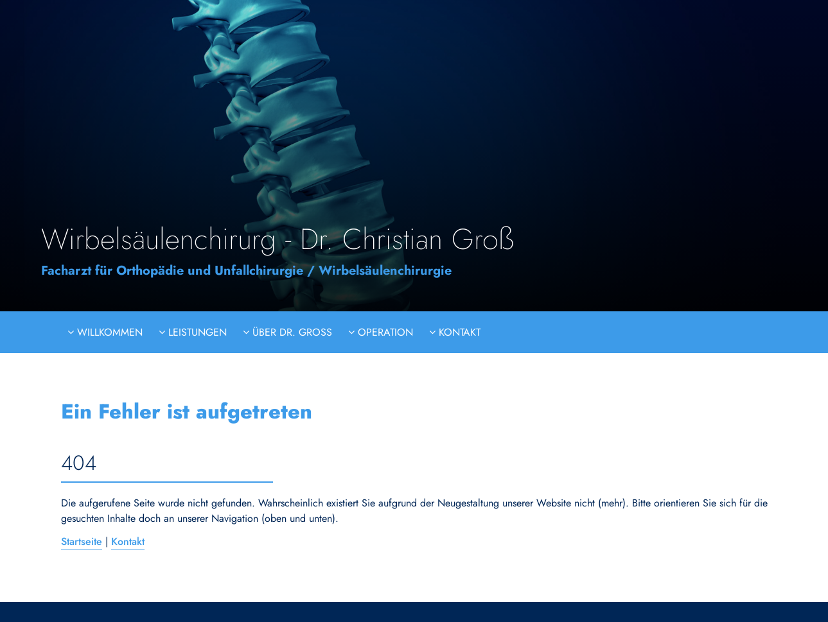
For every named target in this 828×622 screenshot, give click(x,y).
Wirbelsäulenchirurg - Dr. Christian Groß (277, 239)
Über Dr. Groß (290, 332)
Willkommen (108, 332)
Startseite (81, 541)
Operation (384, 332)
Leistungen (196, 332)
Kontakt (458, 332)
